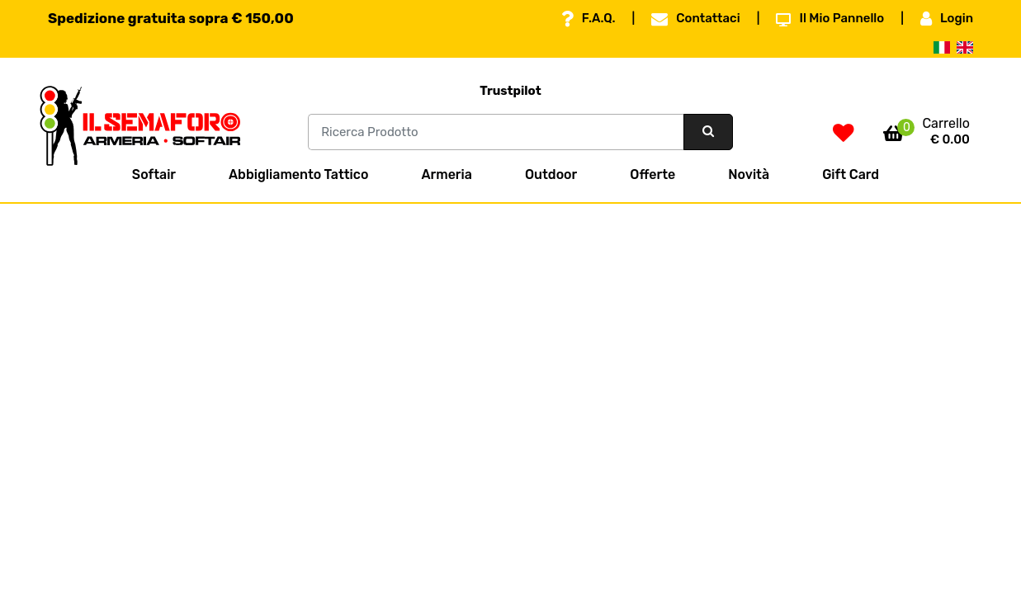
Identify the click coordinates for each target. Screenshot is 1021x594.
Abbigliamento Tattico (298, 174)
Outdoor (551, 174)
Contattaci (695, 19)
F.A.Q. (588, 19)
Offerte (652, 174)
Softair (154, 174)
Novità (748, 174)
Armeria (446, 174)
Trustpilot (510, 90)
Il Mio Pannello (830, 19)
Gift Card (850, 174)
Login (946, 19)
